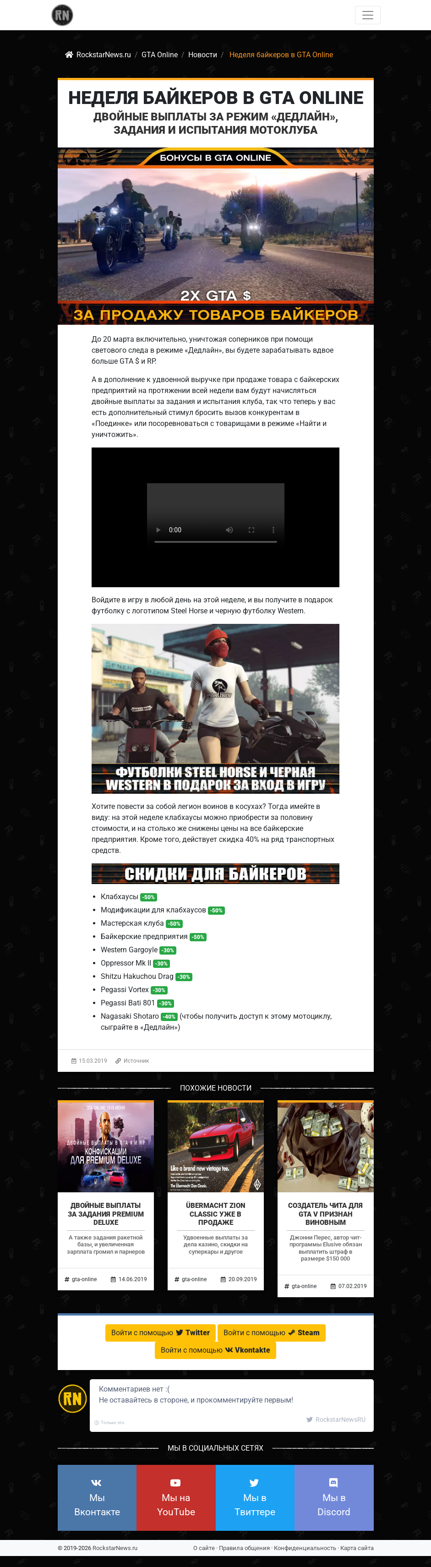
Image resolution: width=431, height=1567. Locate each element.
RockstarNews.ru (115, 1548)
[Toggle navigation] (368, 15)
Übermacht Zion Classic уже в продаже (216, 1213)
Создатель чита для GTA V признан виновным (325, 1213)
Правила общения (244, 1548)
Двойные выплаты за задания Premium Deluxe (106, 1213)
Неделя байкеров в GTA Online (215, 98)
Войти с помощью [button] (160, 1332)
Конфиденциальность (305, 1548)
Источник (132, 1061)
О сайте (204, 1548)
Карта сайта (357, 1548)
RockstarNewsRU (336, 1419)
